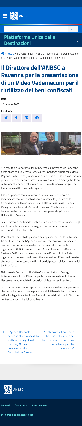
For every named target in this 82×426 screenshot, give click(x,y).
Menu (5, 16)
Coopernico (21, 405)
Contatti (5, 405)
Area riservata (39, 405)
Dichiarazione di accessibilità (17, 415)
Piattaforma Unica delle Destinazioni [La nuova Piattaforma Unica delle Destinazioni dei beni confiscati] (29, 40)
